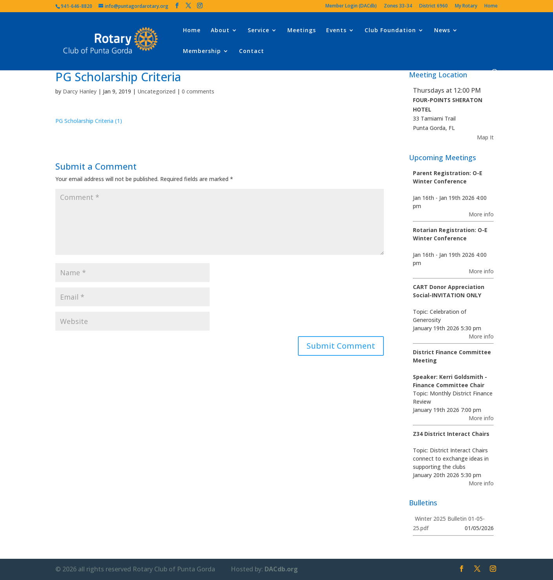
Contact (251, 51)
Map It (485, 137)
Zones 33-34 (398, 6)
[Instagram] (200, 6)
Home (491, 6)
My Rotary (466, 6)
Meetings (301, 30)
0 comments (198, 91)
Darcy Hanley (80, 91)
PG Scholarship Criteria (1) (88, 120)
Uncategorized (156, 91)
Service (258, 30)
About (220, 30)
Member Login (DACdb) (351, 6)
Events (336, 30)
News (442, 30)
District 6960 (433, 6)
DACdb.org (281, 569)
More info (481, 214)
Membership (202, 51)
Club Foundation (390, 30)
